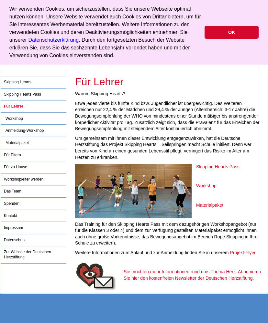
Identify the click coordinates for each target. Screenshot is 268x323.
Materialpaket (209, 205)
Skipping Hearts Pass (218, 166)
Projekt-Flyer (242, 252)
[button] (117, 56)
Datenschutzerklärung (53, 40)
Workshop (206, 185)
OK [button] (231, 32)
